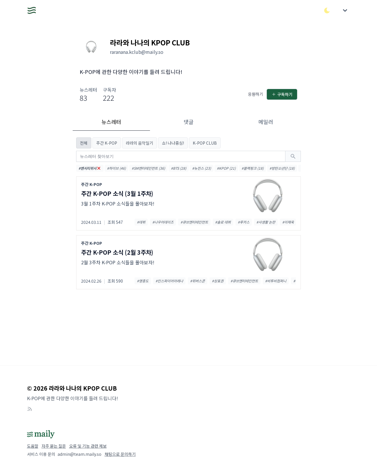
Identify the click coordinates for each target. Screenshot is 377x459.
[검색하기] (293, 156)
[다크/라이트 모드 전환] (327, 10)
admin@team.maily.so (79, 454)
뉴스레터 (111, 121)
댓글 (189, 121)
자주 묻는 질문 (54, 446)
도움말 (32, 446)
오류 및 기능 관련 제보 (88, 446)
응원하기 (255, 94)
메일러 (265, 121)
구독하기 (281, 94)
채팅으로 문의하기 (120, 454)
